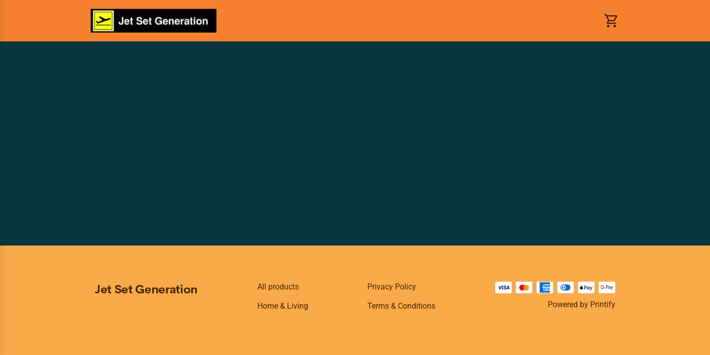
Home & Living (282, 306)
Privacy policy (391, 286)
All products (278, 286)
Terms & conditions (401, 306)
